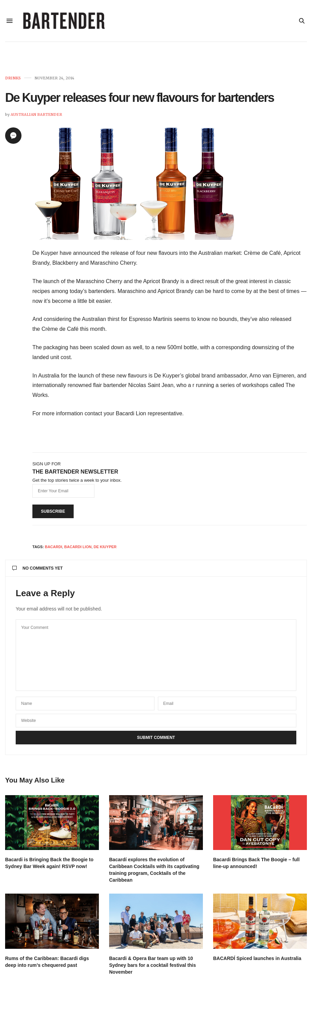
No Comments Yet (37, 571)
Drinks (13, 81)
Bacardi (53, 549)
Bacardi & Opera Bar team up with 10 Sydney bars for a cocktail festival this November (152, 967)
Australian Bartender (36, 117)
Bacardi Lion (77, 549)
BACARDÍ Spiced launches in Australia (257, 961)
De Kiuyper (105, 549)
